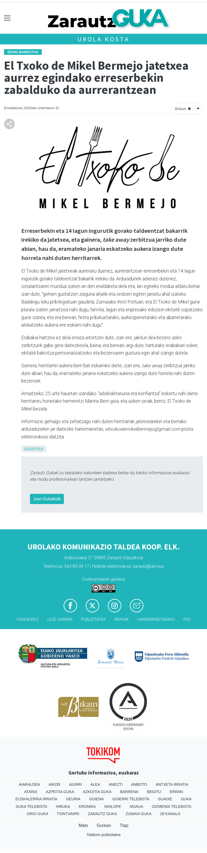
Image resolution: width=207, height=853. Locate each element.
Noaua (136, 806)
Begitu (154, 792)
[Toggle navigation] (7, 18)
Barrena (129, 792)
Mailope (112, 806)
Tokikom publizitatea (103, 835)
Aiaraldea (29, 784)
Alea (95, 784)
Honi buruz (28, 619)
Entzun (183, 108)
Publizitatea (93, 619)
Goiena (96, 799)
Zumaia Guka (138, 814)
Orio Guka (37, 814)
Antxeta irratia (172, 784)
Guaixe (165, 799)
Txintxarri (68, 814)
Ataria (30, 792)
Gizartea (33, 449)
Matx (83, 825)
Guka (186, 799)
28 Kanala (170, 814)
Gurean (104, 825)
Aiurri (75, 784)
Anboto (139, 784)
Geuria (73, 799)
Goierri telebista (130, 799)
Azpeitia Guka (60, 792)
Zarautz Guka (102, 814)
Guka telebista (31, 806)
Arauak (121, 619)
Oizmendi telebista (171, 806)
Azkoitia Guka (97, 792)
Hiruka (63, 806)
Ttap (124, 825)
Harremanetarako (156, 619)
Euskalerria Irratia (36, 799)
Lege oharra (60, 619)
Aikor (54, 784)
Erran (176, 792)
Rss (187, 619)
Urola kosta (103, 39)
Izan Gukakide (46, 498)
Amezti (115, 784)
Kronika (87, 806)
